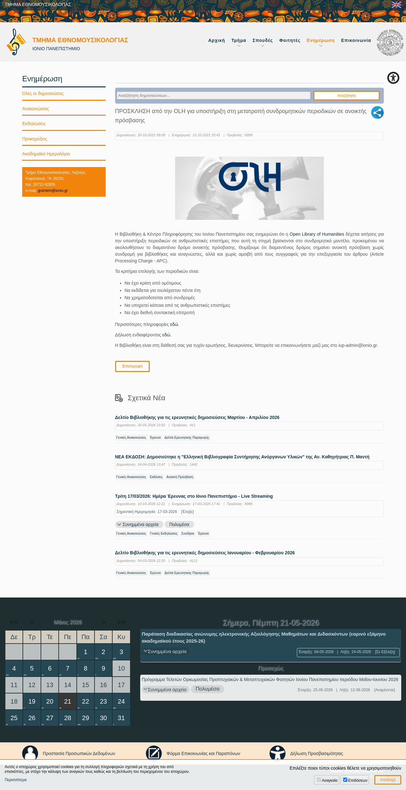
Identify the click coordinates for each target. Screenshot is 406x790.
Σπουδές (262, 40)
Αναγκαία (329, 780)
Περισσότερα (16, 780)
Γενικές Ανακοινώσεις (131, 437)
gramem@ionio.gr (53, 190)
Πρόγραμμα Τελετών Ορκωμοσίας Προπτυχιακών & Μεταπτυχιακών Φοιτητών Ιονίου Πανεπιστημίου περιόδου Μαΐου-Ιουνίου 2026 (270, 679)
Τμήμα (239, 40)
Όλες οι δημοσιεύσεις (43, 93)
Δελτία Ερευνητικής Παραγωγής (187, 437)
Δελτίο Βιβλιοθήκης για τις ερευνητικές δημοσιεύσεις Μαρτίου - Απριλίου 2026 (197, 417)
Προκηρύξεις (34, 138)
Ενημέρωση (321, 40)
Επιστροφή (132, 366)
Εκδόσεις (156, 477)
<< (14, 622)
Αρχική (216, 40)
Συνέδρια (187, 533)
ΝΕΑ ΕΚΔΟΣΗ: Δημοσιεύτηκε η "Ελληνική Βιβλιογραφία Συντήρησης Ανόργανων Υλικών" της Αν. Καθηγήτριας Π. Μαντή (242, 457)
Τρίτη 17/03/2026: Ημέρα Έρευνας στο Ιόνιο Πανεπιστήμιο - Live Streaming (194, 496)
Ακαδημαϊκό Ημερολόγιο (46, 153)
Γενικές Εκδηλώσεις (164, 533)
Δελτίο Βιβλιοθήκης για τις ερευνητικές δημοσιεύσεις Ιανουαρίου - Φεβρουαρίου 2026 (205, 552)
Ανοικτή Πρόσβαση (180, 477)
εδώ (174, 324)
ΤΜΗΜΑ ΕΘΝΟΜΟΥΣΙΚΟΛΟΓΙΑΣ (38, 4)
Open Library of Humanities (317, 234)
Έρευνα (155, 437)
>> (121, 622)
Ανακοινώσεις (35, 108)
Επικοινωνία (356, 40)
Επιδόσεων (357, 780)
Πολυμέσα (179, 524)
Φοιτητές (290, 40)
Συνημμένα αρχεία (141, 524)
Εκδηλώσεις (34, 123)
